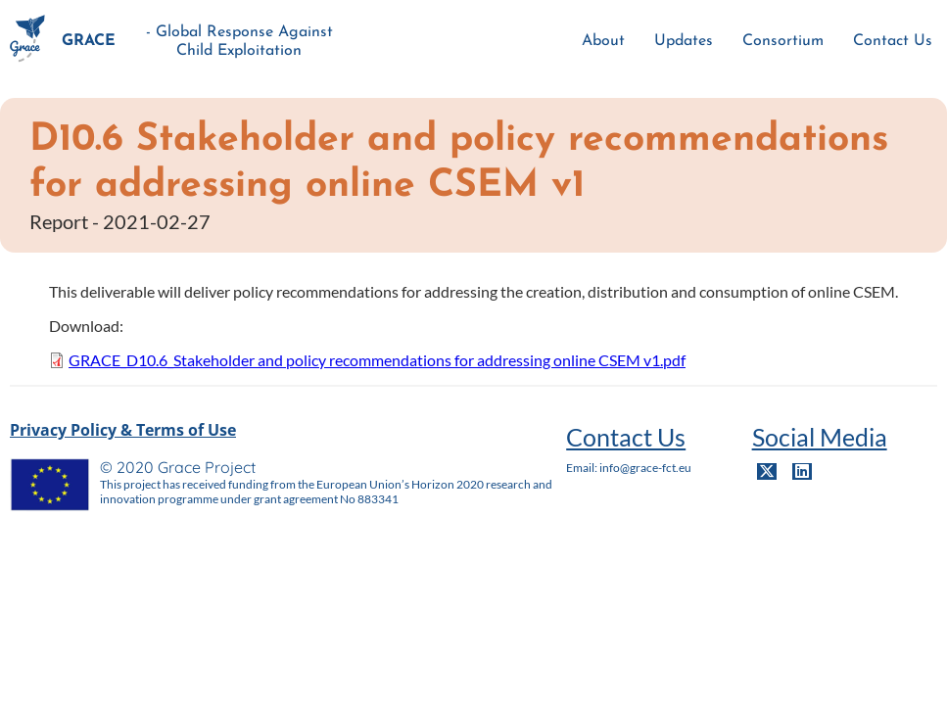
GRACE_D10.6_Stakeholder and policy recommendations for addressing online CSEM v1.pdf (377, 360)
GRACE (89, 41)
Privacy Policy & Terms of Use (123, 430)
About (603, 41)
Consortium (783, 41)
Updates (683, 41)
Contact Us (892, 41)
